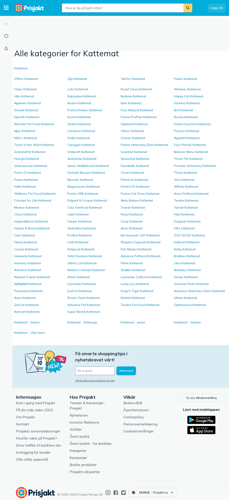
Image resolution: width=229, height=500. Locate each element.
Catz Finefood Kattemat (84, 207)
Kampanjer (78, 454)
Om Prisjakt (25, 413)
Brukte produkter (83, 461)
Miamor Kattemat (26, 207)
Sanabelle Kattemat (135, 166)
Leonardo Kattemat (81, 284)
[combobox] (122, 8)
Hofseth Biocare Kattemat (86, 173)
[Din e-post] (105, 364)
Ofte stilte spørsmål (32, 456)
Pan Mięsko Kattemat (136, 249)
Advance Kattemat (27, 270)
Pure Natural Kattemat (137, 110)
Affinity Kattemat (186, 187)
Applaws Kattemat (27, 103)
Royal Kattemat (132, 214)
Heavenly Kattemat (28, 256)
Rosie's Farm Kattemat (83, 298)
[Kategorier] (6, 8)
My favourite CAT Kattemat (140, 235)
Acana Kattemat (79, 103)
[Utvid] (6, 23)
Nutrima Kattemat (133, 96)
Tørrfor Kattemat (133, 79)
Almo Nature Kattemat (137, 200)
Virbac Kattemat (132, 131)
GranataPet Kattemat (29, 152)
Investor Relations (84, 419)
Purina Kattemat (26, 180)
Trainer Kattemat (133, 207)
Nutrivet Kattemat (27, 312)
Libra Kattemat (184, 263)
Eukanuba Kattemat (81, 96)
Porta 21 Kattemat (27, 173)
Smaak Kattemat (26, 110)
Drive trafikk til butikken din (38, 442)
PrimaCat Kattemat (134, 180)
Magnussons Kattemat (83, 187)
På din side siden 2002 (34, 406)
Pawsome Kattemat (28, 291)
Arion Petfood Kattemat (191, 194)
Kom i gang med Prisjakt (35, 399)
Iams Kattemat (131, 103)
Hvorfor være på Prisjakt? (36, 434)
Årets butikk (80, 433)
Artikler (76, 426)
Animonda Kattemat (81, 159)
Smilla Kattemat (78, 138)
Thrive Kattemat (185, 173)
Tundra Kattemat (186, 200)
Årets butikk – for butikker (91, 440)
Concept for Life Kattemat (32, 200)
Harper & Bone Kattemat (32, 228)
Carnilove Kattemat (81, 131)
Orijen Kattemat (25, 89)
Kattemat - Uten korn (29, 333)
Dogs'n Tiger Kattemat (137, 291)
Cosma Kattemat (26, 249)
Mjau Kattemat (24, 131)
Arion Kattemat (132, 228)
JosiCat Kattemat (79, 291)
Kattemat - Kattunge (82, 322)
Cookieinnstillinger (138, 427)
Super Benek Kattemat (83, 312)
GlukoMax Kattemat (81, 228)
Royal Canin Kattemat (136, 89)
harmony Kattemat (27, 263)
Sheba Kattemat (79, 124)
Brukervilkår (133, 399)
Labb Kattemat (78, 214)
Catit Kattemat (77, 242)
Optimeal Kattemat (134, 124)
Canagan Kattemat (81, 145)
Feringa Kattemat (26, 159)
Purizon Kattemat (186, 131)
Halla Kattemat (25, 187)
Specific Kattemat (26, 117)
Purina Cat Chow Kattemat (140, 194)
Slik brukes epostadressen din (95, 374)
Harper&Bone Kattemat (31, 221)
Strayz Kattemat (186, 277)
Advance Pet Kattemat (83, 305)
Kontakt (22, 420)
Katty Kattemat (185, 249)
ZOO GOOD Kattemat (189, 235)
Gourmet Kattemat (134, 152)
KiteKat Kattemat (133, 298)
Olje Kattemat (77, 79)
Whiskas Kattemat (187, 89)
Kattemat (20, 68)
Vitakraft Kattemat (80, 152)
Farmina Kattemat (187, 103)
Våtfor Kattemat (26, 79)
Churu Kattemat (25, 214)
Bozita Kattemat (186, 117)
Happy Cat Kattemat (188, 96)
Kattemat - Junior (133, 322)
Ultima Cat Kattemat (82, 263)
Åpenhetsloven (136, 406)
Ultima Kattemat (185, 298)
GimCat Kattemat (26, 305)
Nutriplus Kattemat (187, 270)
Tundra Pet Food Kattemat (140, 305)
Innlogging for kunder (33, 449)
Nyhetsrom (79, 411)
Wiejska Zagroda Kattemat (140, 242)
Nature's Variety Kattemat (86, 270)
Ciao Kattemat (24, 235)
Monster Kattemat (80, 180)
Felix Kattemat (184, 214)
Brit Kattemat (183, 110)
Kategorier (78, 447)
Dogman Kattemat (187, 221)
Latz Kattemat (77, 89)
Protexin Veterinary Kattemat (195, 166)
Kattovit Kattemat (186, 242)
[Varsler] (6, 48)
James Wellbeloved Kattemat (88, 166)
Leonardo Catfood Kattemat (141, 277)
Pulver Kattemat (185, 79)
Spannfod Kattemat (135, 159)
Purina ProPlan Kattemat (138, 117)
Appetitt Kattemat (187, 138)
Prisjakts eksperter (85, 468)
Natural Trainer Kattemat (32, 277)
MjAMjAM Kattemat (27, 284)
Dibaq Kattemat (25, 242)
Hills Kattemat (24, 96)
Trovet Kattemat (132, 173)
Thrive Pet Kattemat (188, 159)
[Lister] (6, 36)
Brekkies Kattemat (187, 256)
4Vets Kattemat (78, 277)
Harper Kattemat (79, 221)
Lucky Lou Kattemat (135, 284)
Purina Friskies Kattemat (84, 110)
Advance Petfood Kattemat (140, 256)
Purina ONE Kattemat (82, 194)
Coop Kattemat (132, 221)
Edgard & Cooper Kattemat (87, 200)
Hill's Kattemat (184, 228)
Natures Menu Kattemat (191, 152)
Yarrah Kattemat (186, 207)
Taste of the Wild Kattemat (34, 145)
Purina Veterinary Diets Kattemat (144, 145)
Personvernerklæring (140, 420)
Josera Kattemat (79, 117)
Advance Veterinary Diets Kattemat (199, 291)
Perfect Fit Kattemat (135, 187)
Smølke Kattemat (133, 270)
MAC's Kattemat (25, 138)
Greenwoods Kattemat (30, 166)
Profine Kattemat (79, 235)
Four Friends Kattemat (190, 145)
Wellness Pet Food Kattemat (34, 194)
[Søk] (187, 8)
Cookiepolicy (133, 413)
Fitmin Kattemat (132, 263)
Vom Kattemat (184, 180)
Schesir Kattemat (133, 138)
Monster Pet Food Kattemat (34, 124)
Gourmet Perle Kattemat (191, 284)
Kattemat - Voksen (187, 322)
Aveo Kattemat (25, 298)
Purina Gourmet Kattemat (192, 124)
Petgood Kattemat (80, 249)
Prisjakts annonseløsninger (38, 427)
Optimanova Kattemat (190, 305)
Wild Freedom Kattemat (84, 256)
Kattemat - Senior (27, 322)
